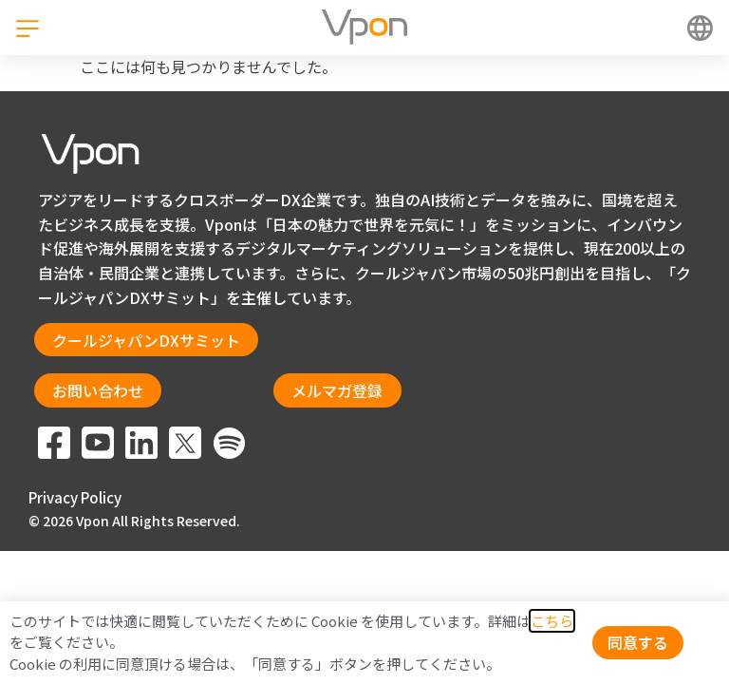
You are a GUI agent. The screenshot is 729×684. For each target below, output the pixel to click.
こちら (552, 621)
